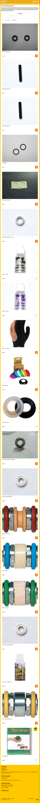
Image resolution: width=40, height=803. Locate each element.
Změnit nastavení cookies (5, 799)
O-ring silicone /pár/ (6, 200)
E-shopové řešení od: (33, 799)
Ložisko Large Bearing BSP (7, 644)
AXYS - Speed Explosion (7, 719)
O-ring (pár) (4, 163)
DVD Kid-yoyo (5, 756)
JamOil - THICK (5, 311)
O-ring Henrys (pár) (6, 51)
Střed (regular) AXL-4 (6, 88)
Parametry (20, 13)
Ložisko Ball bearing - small (7, 237)
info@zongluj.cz (6, 787)
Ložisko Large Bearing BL (7, 496)
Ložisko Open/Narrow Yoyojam (8, 459)
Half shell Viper (5, 385)
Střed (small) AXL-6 (6, 125)
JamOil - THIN (5, 274)
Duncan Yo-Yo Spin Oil (6, 681)
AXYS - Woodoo (5, 607)
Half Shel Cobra (5, 422)
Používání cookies (11, 798)
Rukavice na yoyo (5, 348)
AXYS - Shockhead (6, 533)
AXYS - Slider (5, 570)
